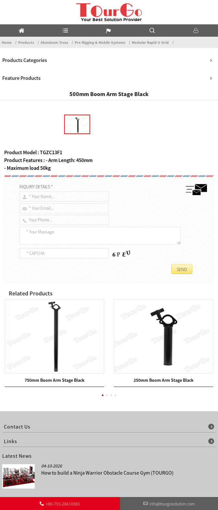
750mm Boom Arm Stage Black (54, 339)
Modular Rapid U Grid (150, 42)
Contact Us (123, 483)
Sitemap (207, 483)
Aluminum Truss (54, 42)
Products (26, 42)
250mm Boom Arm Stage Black (163, 339)
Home (7, 42)
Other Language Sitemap (166, 483)
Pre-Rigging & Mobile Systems (100, 42)
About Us (96, 483)
